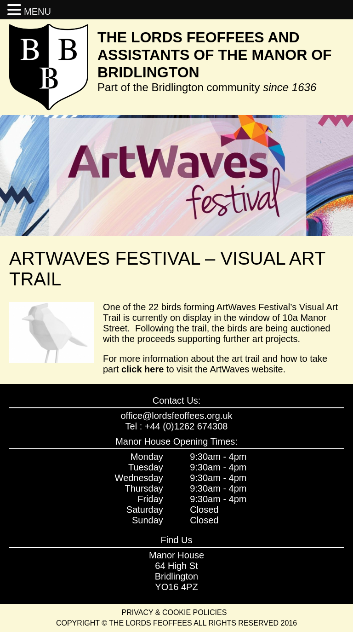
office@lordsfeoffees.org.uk (176, 416)
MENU (37, 11)
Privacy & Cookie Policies (174, 612)
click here (142, 369)
